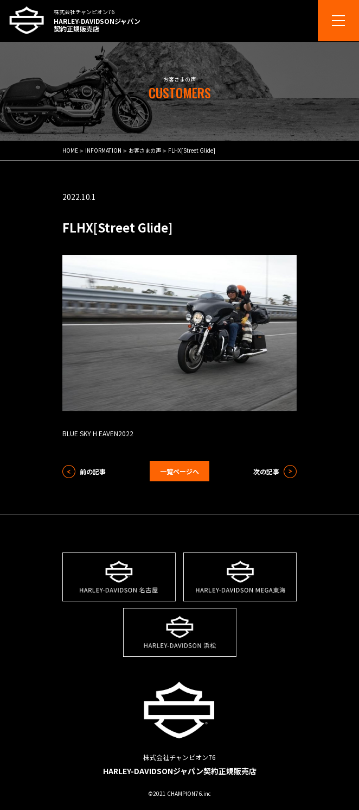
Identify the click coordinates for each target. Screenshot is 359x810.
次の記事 (266, 471)
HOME (70, 150)
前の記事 (93, 471)
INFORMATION (103, 150)
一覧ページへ (179, 471)
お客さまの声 (145, 150)
